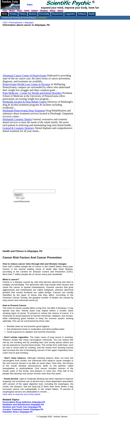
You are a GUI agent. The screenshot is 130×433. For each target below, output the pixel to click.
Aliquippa (29, 22)
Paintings (16, 18)
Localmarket (41, 18)
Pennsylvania (15, 22)
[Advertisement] (38, 51)
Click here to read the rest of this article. (22, 394)
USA (5, 22)
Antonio (25, 18)
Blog (32, 18)
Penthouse (6, 18)
